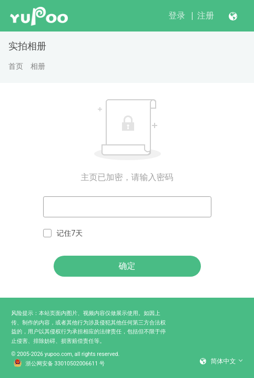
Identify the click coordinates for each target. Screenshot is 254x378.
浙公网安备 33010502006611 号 (59, 364)
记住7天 (63, 233)
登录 (176, 15)
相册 (38, 66)
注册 (205, 15)
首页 (15, 66)
